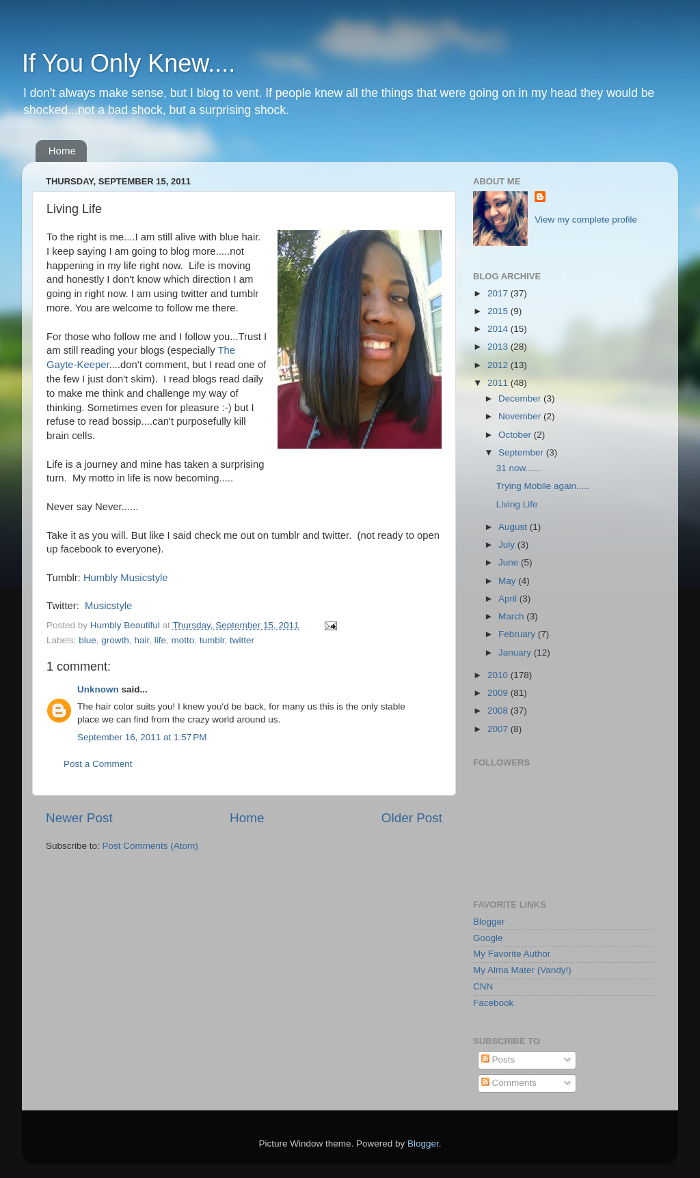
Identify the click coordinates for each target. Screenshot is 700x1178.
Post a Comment (98, 764)
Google (488, 938)
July (507, 544)
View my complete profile (586, 219)
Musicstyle (108, 605)
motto (182, 640)
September (522, 452)
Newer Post (79, 818)
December (520, 398)
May (508, 581)
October (516, 435)
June (509, 562)
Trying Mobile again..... (542, 486)
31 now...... (518, 468)
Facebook (493, 1003)
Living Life (517, 504)
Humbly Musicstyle (125, 577)
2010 (499, 675)
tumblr (212, 640)
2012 (499, 365)
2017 (499, 293)
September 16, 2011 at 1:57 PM (142, 737)
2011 (499, 383)
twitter (242, 640)
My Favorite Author (511, 954)
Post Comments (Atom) (150, 846)
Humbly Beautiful (126, 625)
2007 (499, 729)
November (520, 416)
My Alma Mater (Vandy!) (522, 970)
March (512, 616)
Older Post (411, 818)
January (516, 652)
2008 (499, 710)
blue (87, 640)
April (509, 598)
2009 (499, 693)
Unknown (98, 689)
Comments (509, 1083)
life (160, 640)
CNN (483, 986)
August (514, 527)
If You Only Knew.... (128, 63)
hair (141, 640)
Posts (498, 1059)
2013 (499, 346)
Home (62, 150)
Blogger (489, 921)
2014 (499, 329)
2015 (499, 311)
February (518, 634)
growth (115, 640)
